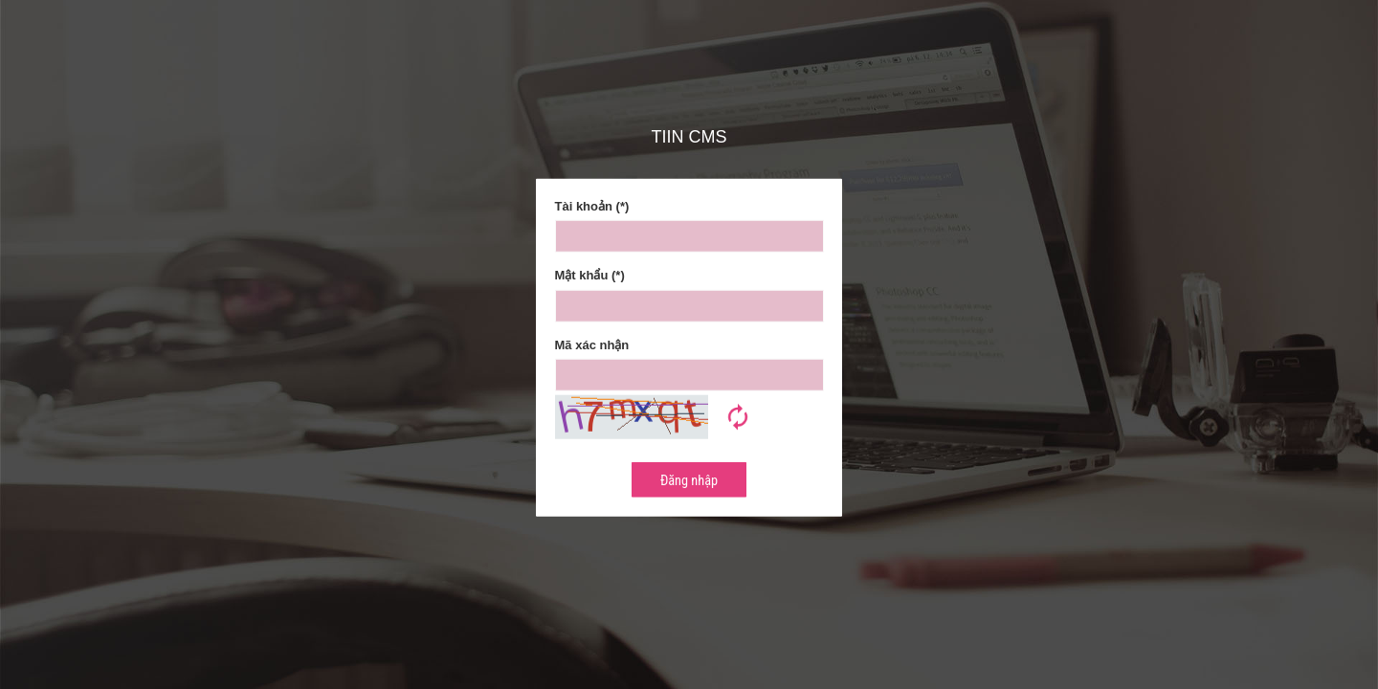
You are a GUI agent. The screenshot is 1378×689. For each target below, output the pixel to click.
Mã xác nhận (592, 345)
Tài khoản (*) (592, 205)
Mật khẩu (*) (590, 275)
